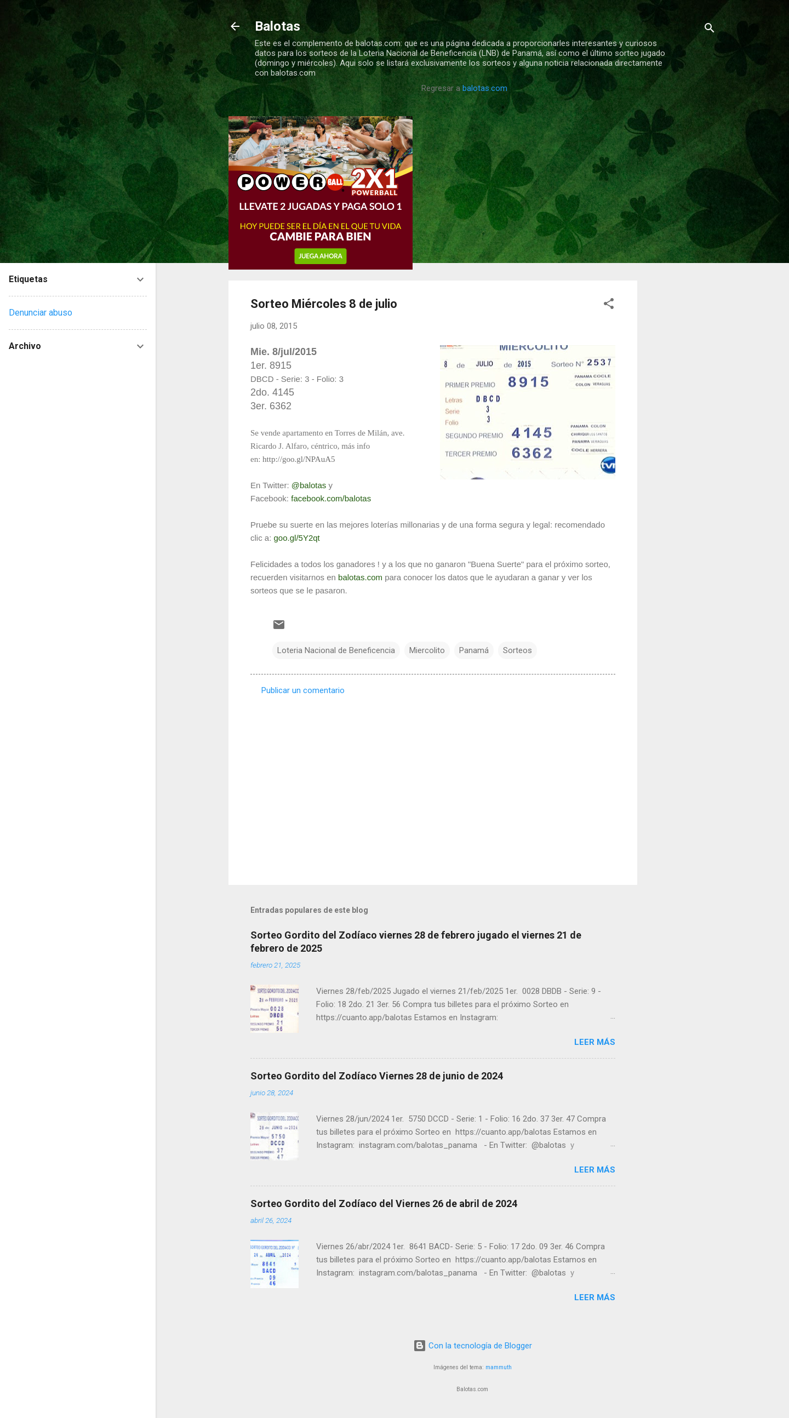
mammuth (498, 1367)
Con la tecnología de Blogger (472, 1346)
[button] (608, 305)
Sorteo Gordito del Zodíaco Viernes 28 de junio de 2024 (376, 1076)
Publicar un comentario (303, 690)
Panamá (474, 650)
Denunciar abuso (40, 312)
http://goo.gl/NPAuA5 (298, 459)
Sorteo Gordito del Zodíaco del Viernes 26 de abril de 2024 (383, 1203)
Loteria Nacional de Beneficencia (336, 650)
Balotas (277, 26)
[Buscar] (709, 30)
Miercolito (427, 650)
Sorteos (517, 650)
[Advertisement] (681, 280)
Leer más (594, 1042)
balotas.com (484, 88)
